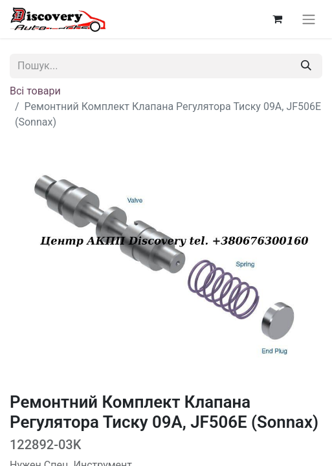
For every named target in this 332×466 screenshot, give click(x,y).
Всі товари (35, 91)
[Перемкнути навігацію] (308, 19)
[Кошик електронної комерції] (277, 19)
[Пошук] (306, 66)
